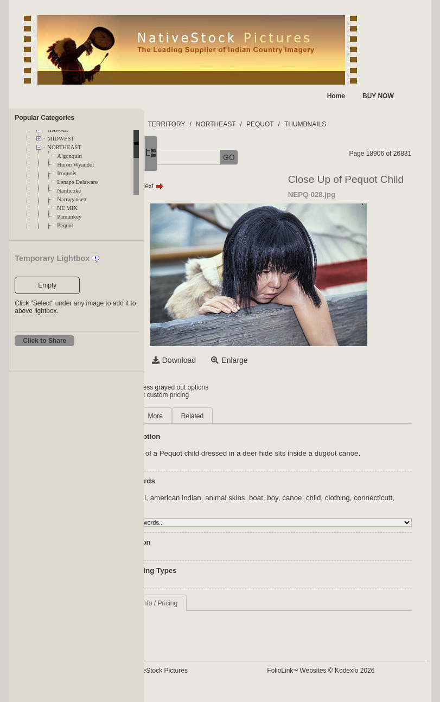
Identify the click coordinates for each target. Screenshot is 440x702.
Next (225, 186)
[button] (182, 157)
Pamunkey (69, 217)
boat (330, 506)
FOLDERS (195, 124)
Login (188, 387)
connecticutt (237, 514)
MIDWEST (60, 139)
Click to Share (44, 340)
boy (346, 506)
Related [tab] (266, 416)
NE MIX (67, 208)
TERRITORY (240, 124)
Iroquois (66, 173)
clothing (200, 514)
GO (303, 157)
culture (271, 514)
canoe (365, 506)
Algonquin (69, 156)
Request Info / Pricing (220, 611)
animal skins (298, 506)
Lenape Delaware (77, 182)
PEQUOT (334, 124)
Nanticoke (69, 191)
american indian (249, 506)
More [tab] (228, 416)
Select (199, 360)
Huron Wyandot (75, 165)
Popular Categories (44, 118)
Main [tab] (196, 416)
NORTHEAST (64, 147)
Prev (196, 186)
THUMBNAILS (379, 124)
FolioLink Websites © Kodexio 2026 (355, 678)
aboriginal (204, 506)
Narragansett (71, 199)
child (387, 506)
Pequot (65, 225)
